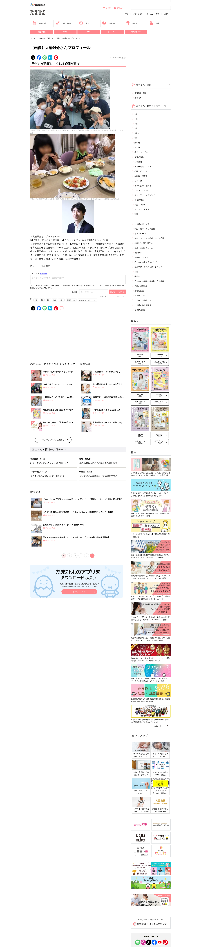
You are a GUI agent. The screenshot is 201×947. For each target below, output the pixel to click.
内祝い (118, 8)
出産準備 (108, 23)
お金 (136, 271)
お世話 (137, 147)
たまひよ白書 (140, 309)
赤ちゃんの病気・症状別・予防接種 (149, 281)
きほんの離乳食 (141, 286)
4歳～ (61, 300)
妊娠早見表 (39, 23)
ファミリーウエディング (145, 195)
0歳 (36, 300)
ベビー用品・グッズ (143, 166)
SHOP (106, 8)
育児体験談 (139, 200)
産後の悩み (139, 157)
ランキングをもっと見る (53, 439)
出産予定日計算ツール (144, 248)
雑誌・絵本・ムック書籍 (145, 228)
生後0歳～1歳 (140, 93)
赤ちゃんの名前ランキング (146, 262)
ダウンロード (79, 591)
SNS (88, 32)
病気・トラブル (141, 152)
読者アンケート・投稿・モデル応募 (149, 238)
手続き (137, 276)
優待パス (155, 23)
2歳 (48, 300)
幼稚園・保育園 (141, 176)
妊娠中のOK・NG (142, 257)
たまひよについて (142, 224)
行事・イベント (141, 171)
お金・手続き (63, 23)
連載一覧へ (159, 726)
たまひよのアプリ (142, 295)
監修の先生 (139, 290)
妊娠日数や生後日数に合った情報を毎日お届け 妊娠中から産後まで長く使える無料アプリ (79, 585)
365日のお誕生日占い (144, 243)
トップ (32, 38)
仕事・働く (139, 181)
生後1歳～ (139, 97)
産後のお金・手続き (143, 185)
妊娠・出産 (137, 14)
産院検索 (138, 252)
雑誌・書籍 (42, 32)
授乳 (136, 138)
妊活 (166, 14)
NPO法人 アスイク (40, 240)
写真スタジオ (136, 32)
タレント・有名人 (142, 209)
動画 (136, 214)
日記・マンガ (140, 204)
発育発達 (138, 161)
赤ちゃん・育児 (152, 14)
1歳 (42, 300)
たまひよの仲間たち (143, 300)
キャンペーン (112, 32)
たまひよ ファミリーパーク (87, 300)
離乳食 (131, 23)
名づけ (84, 23)
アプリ (65, 32)
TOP (126, 14)
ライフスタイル (141, 190)
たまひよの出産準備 (143, 305)
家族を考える (71, 300)
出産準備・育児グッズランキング (148, 267)
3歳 (54, 300)
